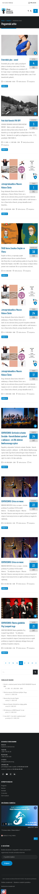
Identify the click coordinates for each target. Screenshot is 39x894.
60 (21, 663)
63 (32, 663)
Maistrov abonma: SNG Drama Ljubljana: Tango (15, 693)
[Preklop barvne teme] (31, 11)
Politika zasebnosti (6, 882)
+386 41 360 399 (6, 757)
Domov (3, 20)
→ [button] (36, 838)
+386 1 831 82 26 (6, 752)
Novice (3, 788)
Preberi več (4, 86)
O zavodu (4, 793)
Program (8, 20)
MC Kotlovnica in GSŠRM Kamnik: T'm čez (14, 711)
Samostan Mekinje (7, 3)
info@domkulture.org (7, 762)
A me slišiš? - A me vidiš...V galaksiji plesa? (14, 717)
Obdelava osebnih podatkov (22, 882)
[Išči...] (35, 672)
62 (28, 663)
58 (13, 663)
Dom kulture (5, 796)
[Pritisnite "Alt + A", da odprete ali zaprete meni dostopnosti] (3, 891)
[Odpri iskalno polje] (28, 11)
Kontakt (3, 791)
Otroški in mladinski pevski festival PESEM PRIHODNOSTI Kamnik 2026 (20, 686)
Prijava (32, 3)
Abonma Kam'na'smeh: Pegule (11, 699)
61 (24, 663)
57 (9, 663)
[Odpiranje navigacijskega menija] (35, 11)
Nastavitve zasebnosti (8, 886)
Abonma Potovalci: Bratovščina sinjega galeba (15, 705)
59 (17, 663)
